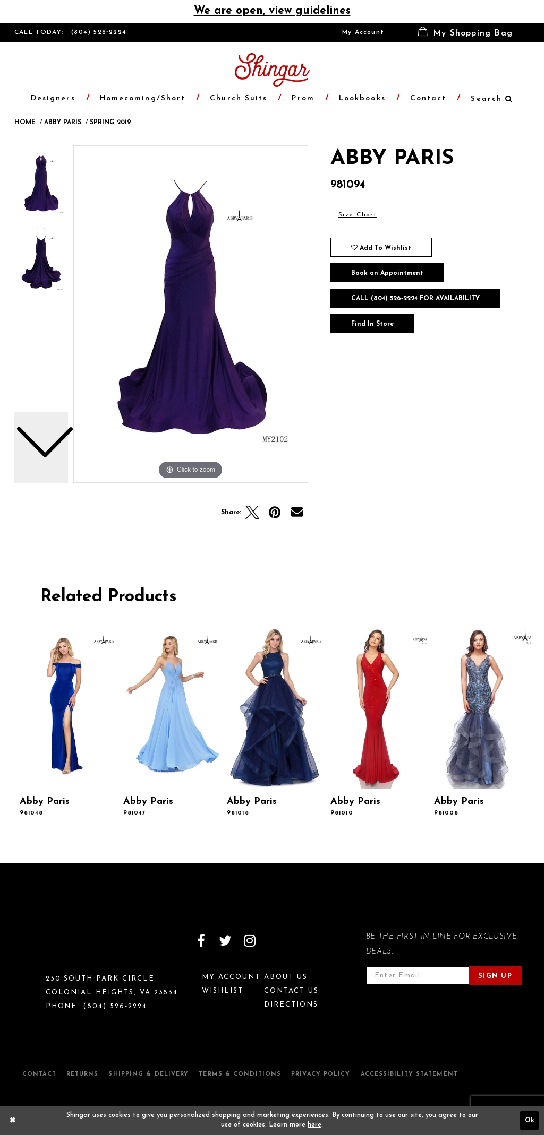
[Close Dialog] (12, 1120)
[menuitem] (363, 32)
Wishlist (222, 990)
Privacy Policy (320, 1074)
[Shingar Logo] (60, 948)
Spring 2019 (110, 122)
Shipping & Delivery (148, 1074)
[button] (465, 32)
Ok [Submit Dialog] (529, 1120)
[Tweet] (252, 512)
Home (25, 122)
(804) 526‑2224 (98, 32)
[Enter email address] (417, 975)
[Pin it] (275, 512)
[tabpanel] (191, 314)
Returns (82, 1074)
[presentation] (65, 708)
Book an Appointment (387, 273)
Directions (291, 1004)
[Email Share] (297, 512)
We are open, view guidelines (272, 10)
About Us (286, 977)
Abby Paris (62, 122)
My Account (363, 32)
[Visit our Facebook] (201, 941)
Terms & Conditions (240, 1074)
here (314, 1125)
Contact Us (291, 990)
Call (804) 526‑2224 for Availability (415, 299)
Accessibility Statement (409, 1074)
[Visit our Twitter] (225, 941)
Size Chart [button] (357, 215)
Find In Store (372, 324)
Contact (39, 1074)
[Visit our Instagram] (250, 941)
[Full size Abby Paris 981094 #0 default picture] (191, 314)
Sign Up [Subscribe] (495, 976)
